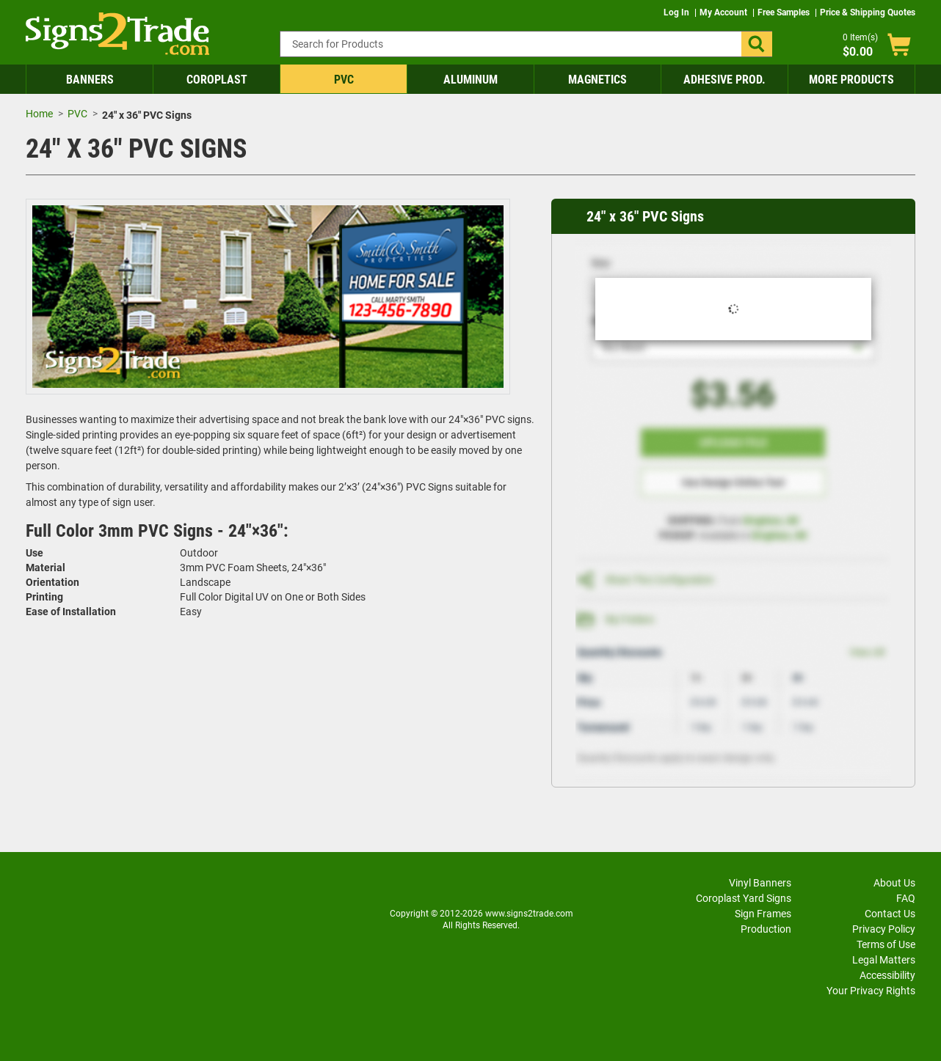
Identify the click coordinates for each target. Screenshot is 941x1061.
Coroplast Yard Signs (743, 898)
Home (39, 114)
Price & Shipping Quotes (867, 12)
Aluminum (470, 80)
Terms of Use (886, 944)
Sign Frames (763, 913)
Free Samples (784, 12)
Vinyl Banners (760, 883)
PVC (344, 80)
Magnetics (597, 80)
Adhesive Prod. (724, 80)
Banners (90, 80)
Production (766, 929)
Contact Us (890, 913)
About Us (894, 883)
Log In (677, 12)
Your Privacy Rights (870, 990)
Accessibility (887, 975)
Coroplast (216, 80)
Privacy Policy (883, 929)
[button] (756, 44)
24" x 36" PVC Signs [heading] (645, 216)
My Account (724, 12)
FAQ (905, 898)
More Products (851, 80)
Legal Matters (883, 960)
